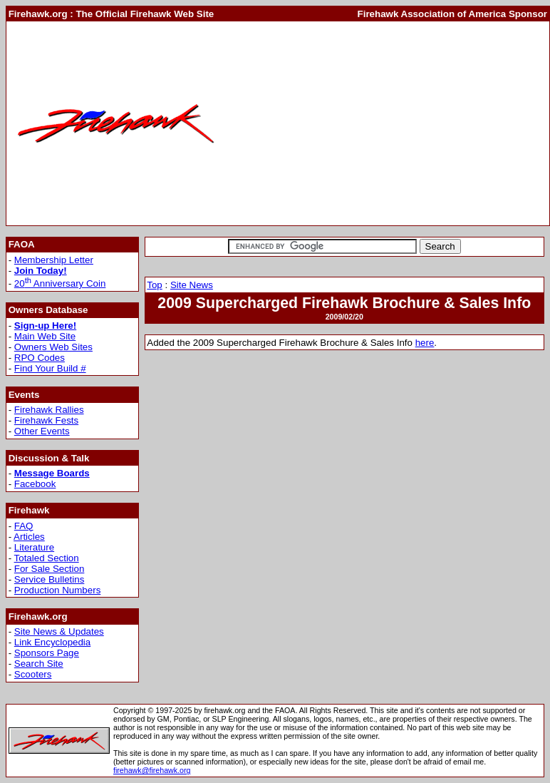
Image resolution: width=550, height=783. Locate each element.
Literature (34, 547)
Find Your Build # (50, 368)
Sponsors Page (46, 653)
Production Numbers (57, 590)
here (425, 342)
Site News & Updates (59, 631)
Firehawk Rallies (49, 409)
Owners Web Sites (53, 347)
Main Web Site (45, 336)
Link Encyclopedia (52, 642)
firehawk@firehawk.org (152, 770)
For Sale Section (49, 568)
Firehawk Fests (46, 420)
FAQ (23, 526)
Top (154, 285)
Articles (29, 536)
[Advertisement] (386, 123)
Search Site (38, 663)
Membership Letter (53, 260)
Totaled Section (46, 558)
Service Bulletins (49, 579)
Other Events (42, 431)
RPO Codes (39, 357)
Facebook (35, 483)
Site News (191, 285)
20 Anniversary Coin (60, 283)
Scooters (33, 674)
